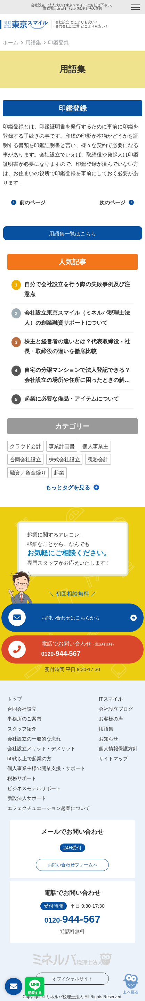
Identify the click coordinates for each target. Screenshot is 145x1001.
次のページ (116, 202)
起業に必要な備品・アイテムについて (71, 399)
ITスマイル (110, 699)
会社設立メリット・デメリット (41, 748)
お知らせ (108, 739)
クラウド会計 (25, 446)
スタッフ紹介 (22, 729)
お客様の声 (111, 718)
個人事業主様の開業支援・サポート (46, 768)
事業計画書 (62, 446)
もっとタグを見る (68, 487)
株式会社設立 (64, 459)
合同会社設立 (25, 459)
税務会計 (98, 459)
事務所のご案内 (24, 718)
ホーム (10, 42)
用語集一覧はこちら (72, 234)
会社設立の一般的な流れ (34, 739)
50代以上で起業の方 (29, 758)
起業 (59, 473)
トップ (14, 699)
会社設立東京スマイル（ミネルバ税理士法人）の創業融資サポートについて (77, 318)
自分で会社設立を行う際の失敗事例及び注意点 (77, 289)
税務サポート (22, 778)
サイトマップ (113, 758)
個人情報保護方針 (118, 748)
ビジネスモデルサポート (34, 788)
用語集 (33, 42)
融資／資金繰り (28, 473)
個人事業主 (95, 446)
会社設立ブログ (116, 709)
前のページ (28, 202)
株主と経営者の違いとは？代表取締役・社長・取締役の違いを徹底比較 (77, 346)
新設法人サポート (26, 798)
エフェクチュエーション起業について (48, 808)
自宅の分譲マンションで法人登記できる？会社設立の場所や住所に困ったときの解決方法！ (77, 376)
